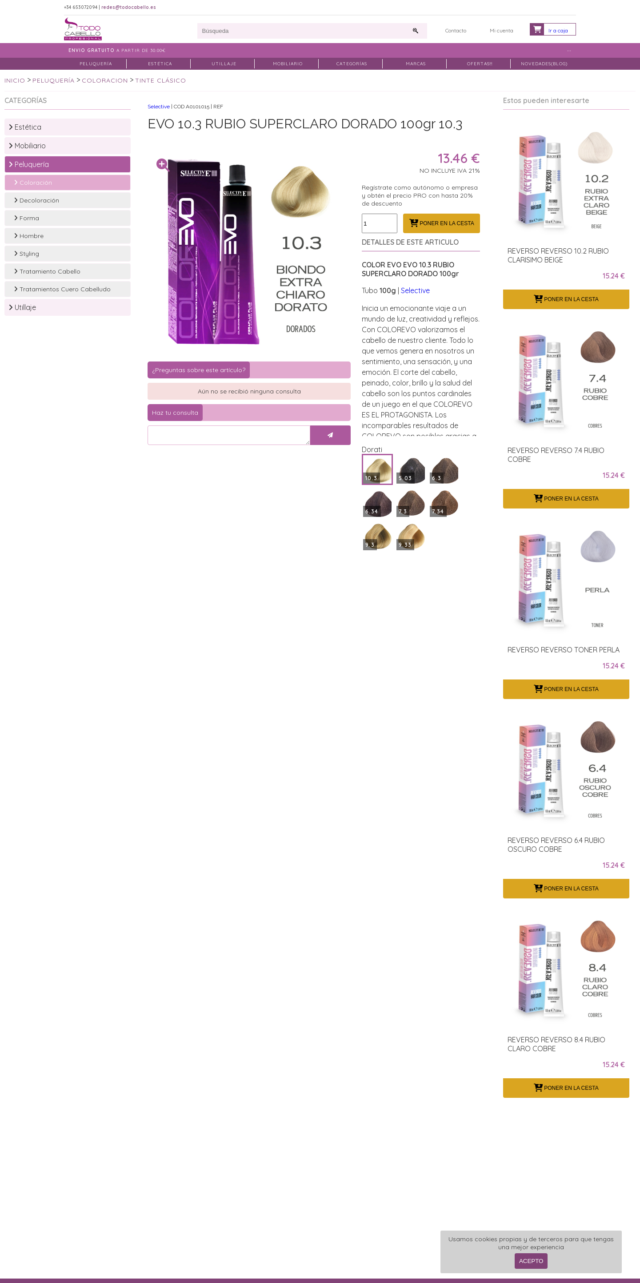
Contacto (455, 30)
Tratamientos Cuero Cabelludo (62, 289)
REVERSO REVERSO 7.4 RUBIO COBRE (556, 455)
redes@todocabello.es (128, 7)
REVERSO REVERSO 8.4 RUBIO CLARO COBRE (556, 1044)
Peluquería (28, 164)
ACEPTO (531, 1261)
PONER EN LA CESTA (441, 223)
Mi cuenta (501, 30)
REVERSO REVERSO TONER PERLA (564, 649)
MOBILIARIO (288, 64)
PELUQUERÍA (96, 64)
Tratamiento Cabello (47, 271)
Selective (159, 106)
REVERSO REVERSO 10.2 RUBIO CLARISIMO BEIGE (558, 255)
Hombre (29, 236)
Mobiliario (27, 145)
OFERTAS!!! (479, 64)
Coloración (33, 183)
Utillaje (22, 307)
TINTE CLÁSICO (160, 80)
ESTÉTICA (160, 64)
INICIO (14, 80)
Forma (26, 218)
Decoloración (36, 200)
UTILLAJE (224, 64)
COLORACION (105, 80)
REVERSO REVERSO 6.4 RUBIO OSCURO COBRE (556, 845)
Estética (24, 127)
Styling (26, 254)
